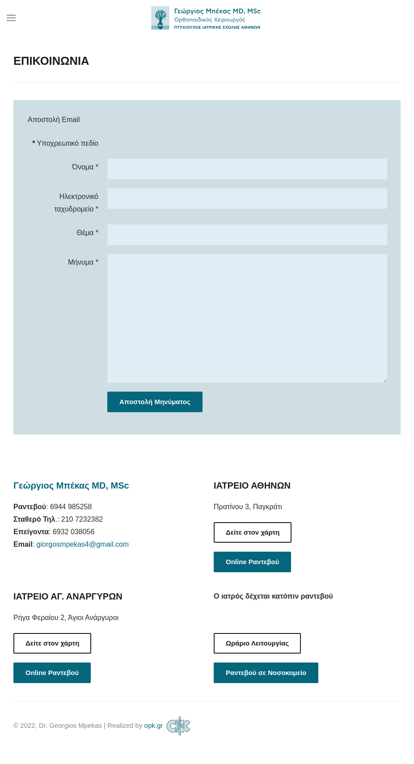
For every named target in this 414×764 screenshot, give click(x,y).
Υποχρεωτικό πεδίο (65, 143)
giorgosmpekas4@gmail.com (83, 544)
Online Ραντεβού (252, 562)
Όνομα (85, 167)
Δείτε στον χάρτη (252, 532)
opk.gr (168, 725)
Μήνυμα (83, 262)
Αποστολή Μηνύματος (154, 401)
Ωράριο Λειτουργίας (257, 643)
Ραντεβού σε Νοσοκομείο (266, 672)
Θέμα (87, 232)
